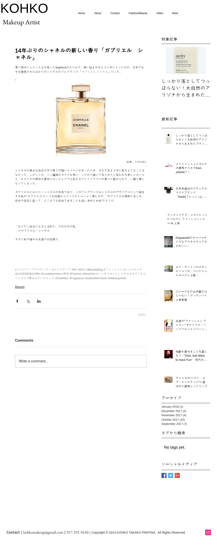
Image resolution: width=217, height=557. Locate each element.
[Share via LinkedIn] (39, 301)
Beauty (20, 287)
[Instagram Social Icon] (208, 532)
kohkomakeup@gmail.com (43, 532)
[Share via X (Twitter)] (28, 301)
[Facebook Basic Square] (164, 475)
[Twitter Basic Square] (170, 475)
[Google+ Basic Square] (177, 475)
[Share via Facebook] (17, 301)
